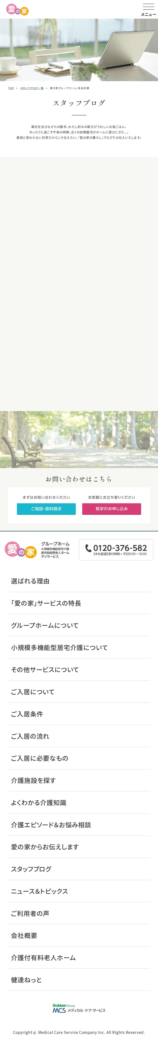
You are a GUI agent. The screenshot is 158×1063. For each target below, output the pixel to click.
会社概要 (24, 935)
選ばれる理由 (30, 580)
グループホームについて (45, 625)
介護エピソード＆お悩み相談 (51, 824)
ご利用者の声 (30, 913)
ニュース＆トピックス (39, 891)
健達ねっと (26, 979)
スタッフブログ (31, 868)
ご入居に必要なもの (40, 758)
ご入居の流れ (30, 736)
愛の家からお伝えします (45, 846)
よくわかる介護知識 (38, 802)
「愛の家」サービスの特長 (46, 603)
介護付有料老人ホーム (43, 957)
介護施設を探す (33, 780)
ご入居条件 (27, 713)
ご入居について (33, 691)
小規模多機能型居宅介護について (59, 647)
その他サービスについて (45, 669)
